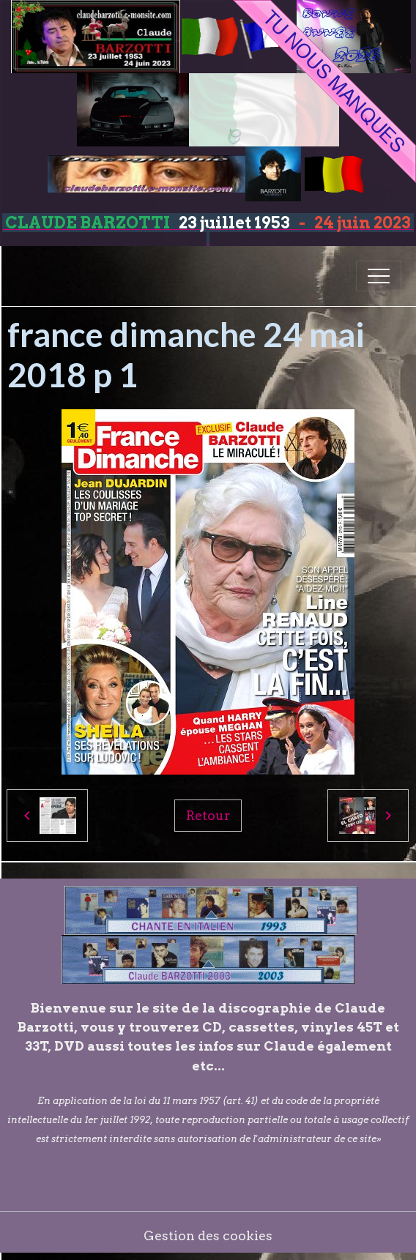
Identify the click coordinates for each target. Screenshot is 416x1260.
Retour (208, 815)
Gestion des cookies (208, 1235)
